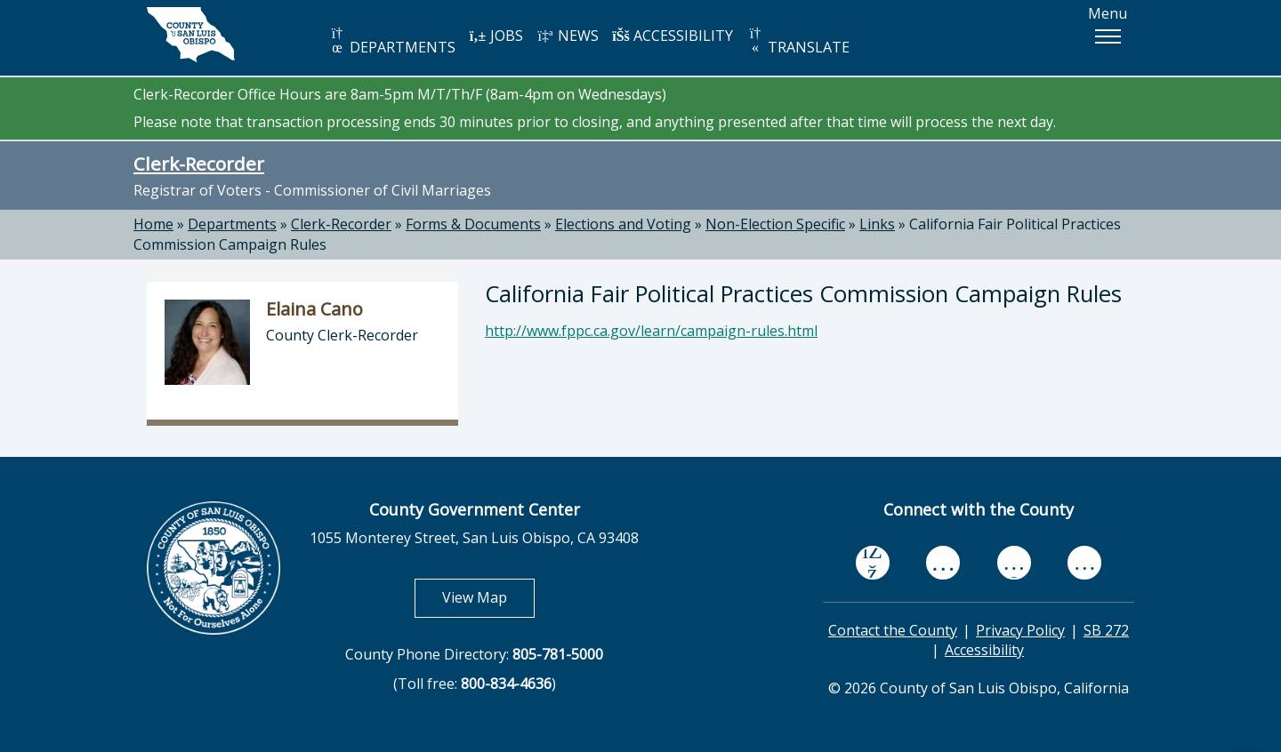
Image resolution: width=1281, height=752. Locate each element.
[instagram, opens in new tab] (1084, 562)
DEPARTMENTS (391, 41)
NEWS (567, 35)
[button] (1107, 36)
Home (153, 224)
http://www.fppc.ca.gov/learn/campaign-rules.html (651, 330)
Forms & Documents (473, 224)
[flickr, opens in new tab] (1014, 562)
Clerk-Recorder (198, 163)
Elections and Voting (623, 224)
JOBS (496, 35)
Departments (232, 224)
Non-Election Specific (775, 224)
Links (877, 224)
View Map (488, 597)
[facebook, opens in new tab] (872, 563)
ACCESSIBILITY (672, 35)
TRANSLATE (798, 41)
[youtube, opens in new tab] (943, 563)
